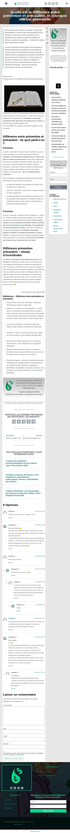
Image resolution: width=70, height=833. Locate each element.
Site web (5, 744)
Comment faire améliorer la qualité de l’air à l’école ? (59, 100)
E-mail (5, 736)
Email (52, 179)
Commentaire (8, 705)
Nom (5, 728)
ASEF (55, 206)
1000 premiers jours (59, 199)
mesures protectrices (13, 225)
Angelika (11, 618)
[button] (6, 4)
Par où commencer (10, 804)
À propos (7, 800)
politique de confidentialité (18, 403)
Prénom (52, 172)
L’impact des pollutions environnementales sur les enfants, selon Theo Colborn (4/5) (21, 463)
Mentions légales (44, 771)
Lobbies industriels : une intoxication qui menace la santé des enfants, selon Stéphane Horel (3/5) (23, 493)
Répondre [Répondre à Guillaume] (10, 548)
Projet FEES (57, 216)
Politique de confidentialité (47, 775)
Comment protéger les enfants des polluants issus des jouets (59, 138)
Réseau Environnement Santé (58, 228)
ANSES (55, 202)
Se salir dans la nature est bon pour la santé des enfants (59, 130)
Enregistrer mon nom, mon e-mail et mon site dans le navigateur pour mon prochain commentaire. (23, 754)
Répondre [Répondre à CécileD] (10, 517)
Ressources (8, 808)
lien (32, 343)
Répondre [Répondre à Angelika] (10, 629)
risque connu (21, 159)
